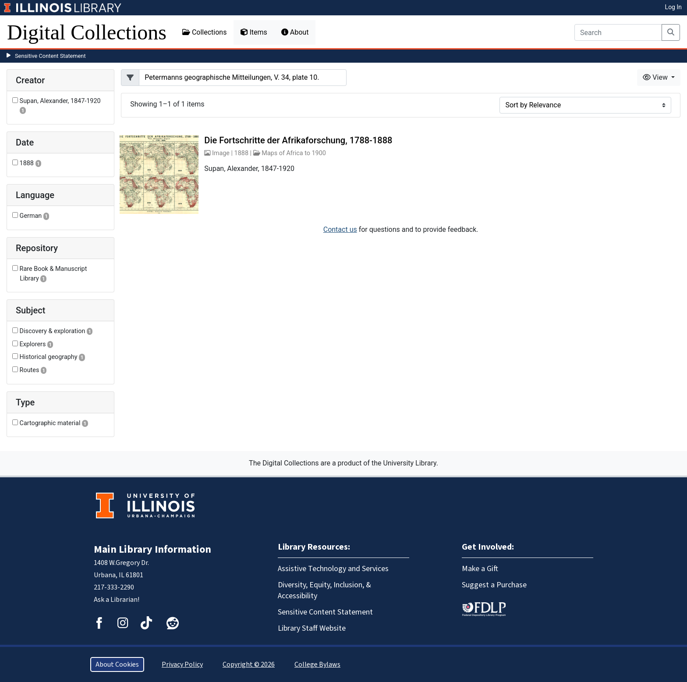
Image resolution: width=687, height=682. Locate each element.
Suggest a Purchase (494, 584)
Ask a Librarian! (116, 599)
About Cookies (117, 664)
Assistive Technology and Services (333, 568)
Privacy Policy (182, 664)
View (656, 77)
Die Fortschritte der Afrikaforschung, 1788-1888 (298, 140)
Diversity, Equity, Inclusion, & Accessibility (324, 590)
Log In (673, 7)
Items (254, 32)
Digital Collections (86, 32)
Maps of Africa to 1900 (294, 153)
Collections (204, 32)
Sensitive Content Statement (50, 56)
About (295, 32)
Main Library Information (152, 549)
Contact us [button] (340, 229)
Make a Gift (480, 568)
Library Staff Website (312, 628)
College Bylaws (317, 664)
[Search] (618, 32)
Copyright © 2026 (249, 664)
